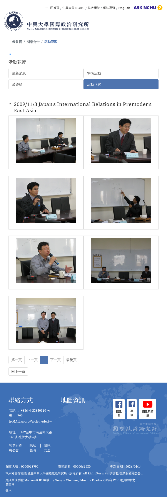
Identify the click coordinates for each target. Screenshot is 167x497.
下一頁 (55, 359)
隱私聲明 (33, 448)
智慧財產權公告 (15, 448)
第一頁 (16, 359)
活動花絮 (94, 84)
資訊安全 (47, 448)
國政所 (119, 414)
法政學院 (94, 8)
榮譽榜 (17, 84)
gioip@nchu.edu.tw (36, 421)
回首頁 (54, 8)
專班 (131, 413)
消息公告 (33, 42)
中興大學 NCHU (73, 8)
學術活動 (94, 73)
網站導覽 (109, 8)
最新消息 (19, 73)
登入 (8, 490)
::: (46, 8)
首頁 (17, 42)
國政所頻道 (147, 414)
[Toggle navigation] (158, 26)
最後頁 (71, 359)
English (124, 8)
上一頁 (32, 359)
